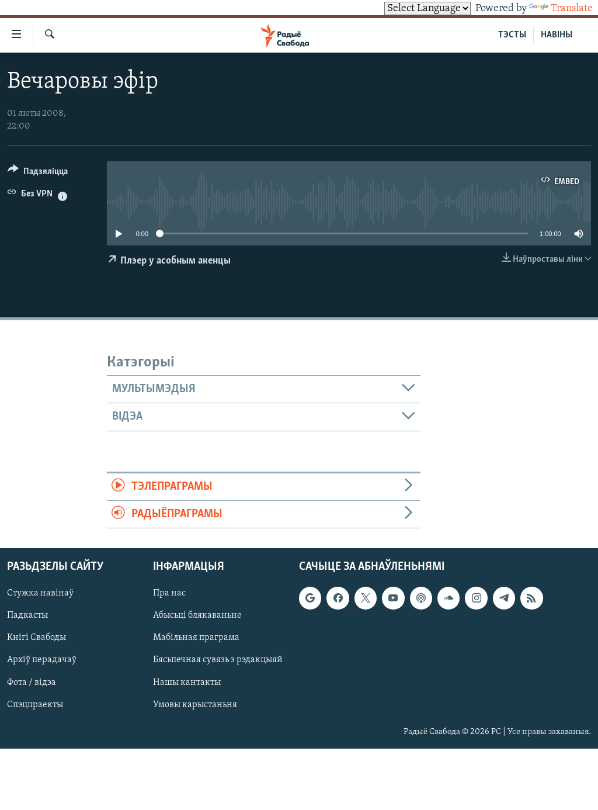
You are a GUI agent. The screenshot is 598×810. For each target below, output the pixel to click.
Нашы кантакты (187, 682)
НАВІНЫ (556, 35)
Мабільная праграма (196, 638)
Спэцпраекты (35, 704)
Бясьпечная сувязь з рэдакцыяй (218, 660)
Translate (561, 8)
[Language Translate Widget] (427, 8)
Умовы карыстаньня (195, 704)
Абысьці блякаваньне (197, 616)
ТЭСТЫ (512, 35)
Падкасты (27, 616)
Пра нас (169, 593)
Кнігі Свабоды (36, 638)
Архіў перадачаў (42, 660)
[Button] (38, 173)
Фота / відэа (31, 682)
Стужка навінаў (40, 593)
